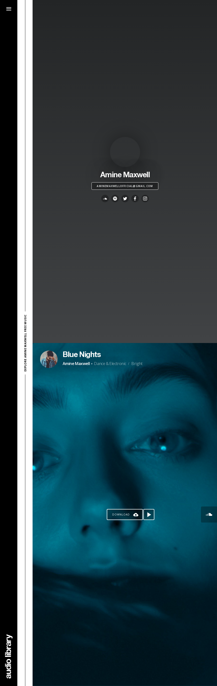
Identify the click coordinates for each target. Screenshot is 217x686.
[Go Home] (9, 656)
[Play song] (148, 514)
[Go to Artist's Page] (49, 359)
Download (121, 514)
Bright (136, 363)
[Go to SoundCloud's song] (209, 514)
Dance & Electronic (110, 363)
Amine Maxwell (76, 363)
